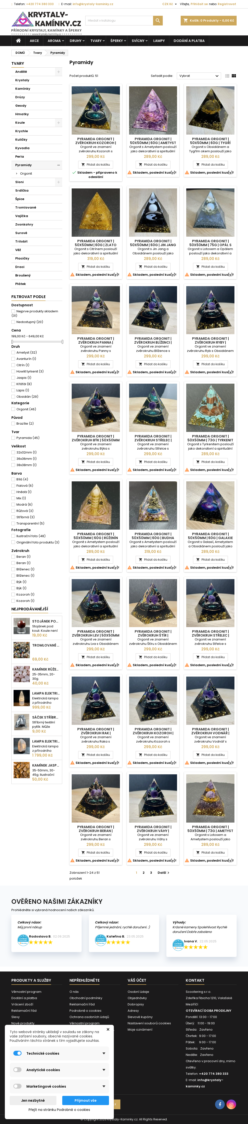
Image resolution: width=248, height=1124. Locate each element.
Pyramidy (23, 165)
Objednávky (137, 998)
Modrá (24, 504)
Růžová (24, 511)
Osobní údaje (138, 991)
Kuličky (21, 139)
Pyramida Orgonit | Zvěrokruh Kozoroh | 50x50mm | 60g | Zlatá (95, 143)
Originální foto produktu (37, 542)
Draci (19, 267)
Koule (20, 122)
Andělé (21, 71)
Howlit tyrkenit (30, 371)
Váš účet (137, 980)
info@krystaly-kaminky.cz (93, 4)
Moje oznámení (140, 1029)
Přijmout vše (86, 1100)
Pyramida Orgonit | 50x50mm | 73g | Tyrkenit (210, 438)
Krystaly (22, 80)
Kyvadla (22, 148)
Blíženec (25, 569)
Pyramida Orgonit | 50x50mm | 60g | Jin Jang (153, 243)
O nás (74, 991)
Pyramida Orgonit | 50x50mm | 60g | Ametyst (153, 141)
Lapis (22, 390)
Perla (19, 156)
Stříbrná (25, 517)
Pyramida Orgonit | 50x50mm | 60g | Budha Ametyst (153, 538)
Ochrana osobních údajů (89, 1017)
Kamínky (22, 88)
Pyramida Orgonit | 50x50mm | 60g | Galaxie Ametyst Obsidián (210, 538)
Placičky (22, 258)
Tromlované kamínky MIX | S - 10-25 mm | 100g (46, 645)
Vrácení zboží (22, 1004)
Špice (19, 199)
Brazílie (25, 423)
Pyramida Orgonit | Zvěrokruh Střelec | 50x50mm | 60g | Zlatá (153, 440)
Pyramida (27, 438)
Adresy (133, 1010)
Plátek (20, 284)
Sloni (19, 182)
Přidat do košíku (95, 164)
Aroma (54, 40)
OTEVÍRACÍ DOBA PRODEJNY (208, 1010)
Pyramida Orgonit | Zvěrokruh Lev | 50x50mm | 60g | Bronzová (95, 635)
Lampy (159, 40)
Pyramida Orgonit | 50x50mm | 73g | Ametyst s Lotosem (210, 831)
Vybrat (199, 76)
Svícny (138, 40)
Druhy (75, 40)
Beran (23, 556)
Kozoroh (25, 594)
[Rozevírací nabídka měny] (170, 4)
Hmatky (22, 114)
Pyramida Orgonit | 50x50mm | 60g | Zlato (95, 243)
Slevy (15, 1017)
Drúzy (20, 97)
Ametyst (26, 352)
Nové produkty (22, 1023)
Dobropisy (136, 1004)
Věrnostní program (26, 991)
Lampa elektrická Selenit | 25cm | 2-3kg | (46, 693)
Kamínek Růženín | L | (46, 669)
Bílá (22, 479)
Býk (21, 582)
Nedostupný (29, 322)
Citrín (22, 365)
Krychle (21, 131)
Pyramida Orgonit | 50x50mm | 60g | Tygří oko (210, 143)
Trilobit (21, 241)
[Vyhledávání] (124, 20)
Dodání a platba (189, 40)
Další (164, 872)
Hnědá (23, 492)
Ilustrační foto (31, 536)
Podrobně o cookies (85, 1010)
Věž (18, 250)
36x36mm (26, 458)
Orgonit (26, 173)
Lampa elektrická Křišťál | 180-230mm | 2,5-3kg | (46, 741)
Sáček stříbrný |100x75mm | (46, 717)
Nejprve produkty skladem (34, 313)
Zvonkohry (24, 224)
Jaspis (23, 377)
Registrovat (227, 4)
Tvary (95, 40)
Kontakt (195, 980)
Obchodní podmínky (86, 998)
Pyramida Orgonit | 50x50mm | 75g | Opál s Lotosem (210, 245)
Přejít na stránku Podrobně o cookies (59, 1109)
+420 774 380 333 (40, 4)
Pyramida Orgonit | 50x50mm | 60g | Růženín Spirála (96, 538)
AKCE (34, 40)
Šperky (116, 40)
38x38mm (26, 465)
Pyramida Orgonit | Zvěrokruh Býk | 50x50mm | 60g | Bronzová (96, 440)
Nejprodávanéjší (29, 609)
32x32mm (26, 452)
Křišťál (24, 384)
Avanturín (26, 358)
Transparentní (30, 523)
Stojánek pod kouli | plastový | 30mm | (46, 621)
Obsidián (27, 396)
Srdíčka (22, 190)
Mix (21, 498)
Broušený (23, 275)
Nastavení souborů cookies (149, 1023)
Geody (20, 105)
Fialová (24, 485)
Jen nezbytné (33, 1100)
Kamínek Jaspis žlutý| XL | (46, 765)
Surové (21, 233)
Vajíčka (21, 216)
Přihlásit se (199, 4)
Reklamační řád (24, 1010)
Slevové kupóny (140, 1017)
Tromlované (25, 207)
